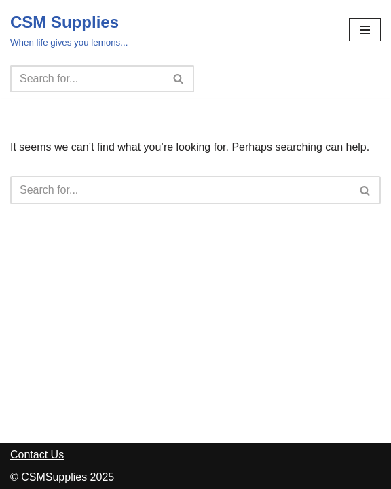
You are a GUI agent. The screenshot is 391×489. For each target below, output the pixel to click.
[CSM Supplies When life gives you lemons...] (69, 30)
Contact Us (37, 454)
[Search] (87, 78)
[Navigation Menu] (365, 29)
